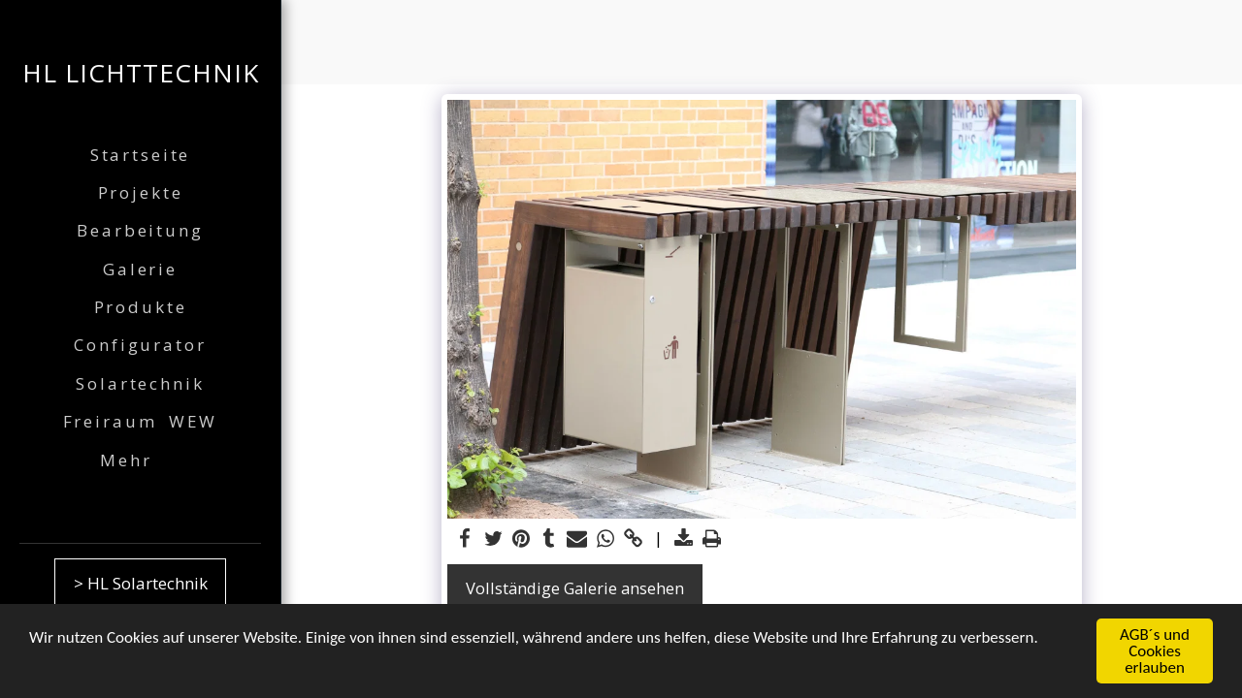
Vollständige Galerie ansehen (575, 588)
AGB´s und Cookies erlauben (1155, 652)
